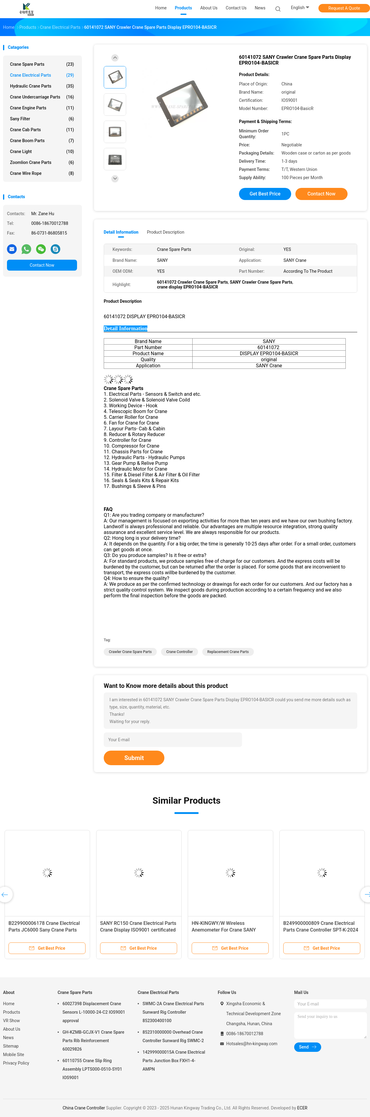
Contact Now (42, 265)
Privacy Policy (16, 1063)
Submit (134, 758)
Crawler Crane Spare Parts (130, 652)
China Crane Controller (84, 1107)
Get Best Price (265, 194)
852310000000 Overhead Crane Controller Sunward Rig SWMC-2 (173, 1036)
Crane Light (42, 151)
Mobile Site (13, 1054)
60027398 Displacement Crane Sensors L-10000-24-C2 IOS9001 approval (93, 1012)
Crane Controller (179, 652)
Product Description (165, 232)
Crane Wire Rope (42, 173)
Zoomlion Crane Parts (42, 162)
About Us (11, 1029)
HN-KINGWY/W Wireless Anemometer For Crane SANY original (224, 929)
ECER (302, 1107)
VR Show (11, 1020)
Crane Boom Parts (42, 141)
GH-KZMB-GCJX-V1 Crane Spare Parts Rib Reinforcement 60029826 (93, 1041)
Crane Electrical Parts (42, 75)
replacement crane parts (228, 652)
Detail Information (121, 232)
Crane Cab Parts (42, 130)
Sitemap (10, 1046)
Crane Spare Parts (42, 64)
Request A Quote (344, 8)
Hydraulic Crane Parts (42, 86)
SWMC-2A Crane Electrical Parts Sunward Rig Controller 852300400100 (173, 1012)
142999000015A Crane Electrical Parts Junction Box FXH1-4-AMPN (174, 1061)
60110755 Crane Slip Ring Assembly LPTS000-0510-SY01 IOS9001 (92, 1069)
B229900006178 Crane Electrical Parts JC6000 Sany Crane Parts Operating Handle (44, 929)
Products (11, 1012)
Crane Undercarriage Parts (42, 97)
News (8, 1037)
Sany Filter (42, 119)
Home (9, 1003)
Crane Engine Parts (42, 108)
